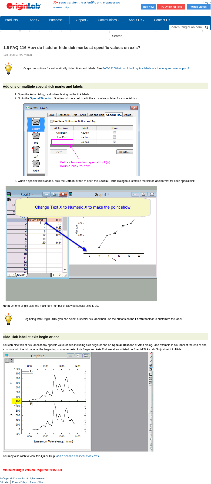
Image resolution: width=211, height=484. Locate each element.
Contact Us (162, 20)
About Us (136, 20)
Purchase (57, 20)
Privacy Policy (19, 482)
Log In (207, 2)
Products (12, 20)
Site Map (4, 482)
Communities (108, 20)
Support (81, 20)
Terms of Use (37, 482)
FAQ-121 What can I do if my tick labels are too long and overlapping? (146, 68)
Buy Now (148, 6)
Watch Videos (199, 6)
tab (41, 98)
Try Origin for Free (171, 6)
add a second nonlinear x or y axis (77, 456)
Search (117, 36)
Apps (34, 20)
